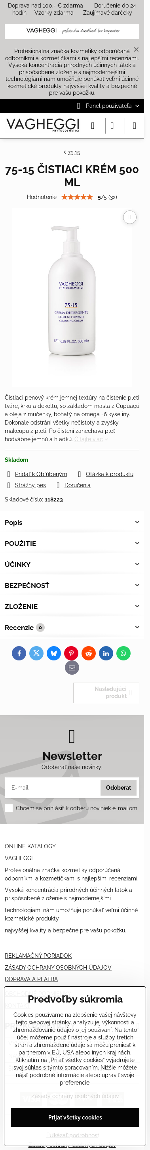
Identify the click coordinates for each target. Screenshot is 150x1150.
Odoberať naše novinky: (72, 767)
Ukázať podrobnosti (75, 1135)
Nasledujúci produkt (114, 692)
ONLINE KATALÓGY (30, 846)
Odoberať (118, 788)
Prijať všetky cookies (75, 1117)
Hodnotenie (42, 197)
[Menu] (134, 126)
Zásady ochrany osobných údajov (75, 1096)
